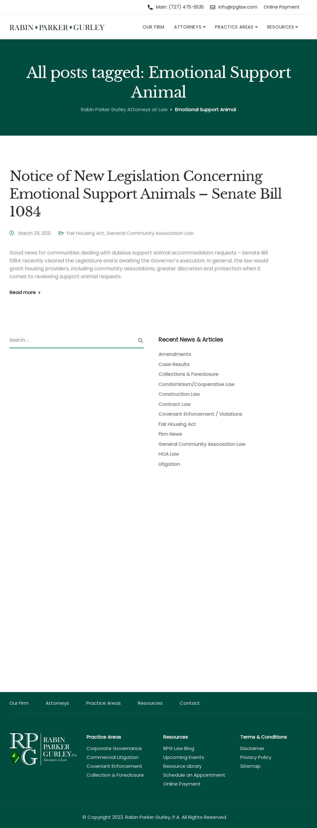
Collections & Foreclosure (188, 374)
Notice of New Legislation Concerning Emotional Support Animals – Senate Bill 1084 (146, 194)
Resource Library (182, 766)
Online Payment (282, 7)
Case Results (174, 364)
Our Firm (154, 27)
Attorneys (188, 27)
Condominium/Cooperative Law (196, 384)
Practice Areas (234, 27)
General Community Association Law (150, 233)
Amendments (174, 354)
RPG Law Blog (178, 748)
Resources (280, 27)
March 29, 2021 (35, 233)
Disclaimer (252, 748)
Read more (23, 292)
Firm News (170, 434)
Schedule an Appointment (194, 775)
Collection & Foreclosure (115, 775)
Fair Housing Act (85, 233)
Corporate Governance (114, 748)
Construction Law (179, 394)
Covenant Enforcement (114, 766)
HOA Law (168, 454)
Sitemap (250, 766)
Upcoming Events (183, 757)
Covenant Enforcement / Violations (200, 414)
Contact (190, 703)
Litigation (169, 464)
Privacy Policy (255, 757)
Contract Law (174, 404)
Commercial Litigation (113, 757)
